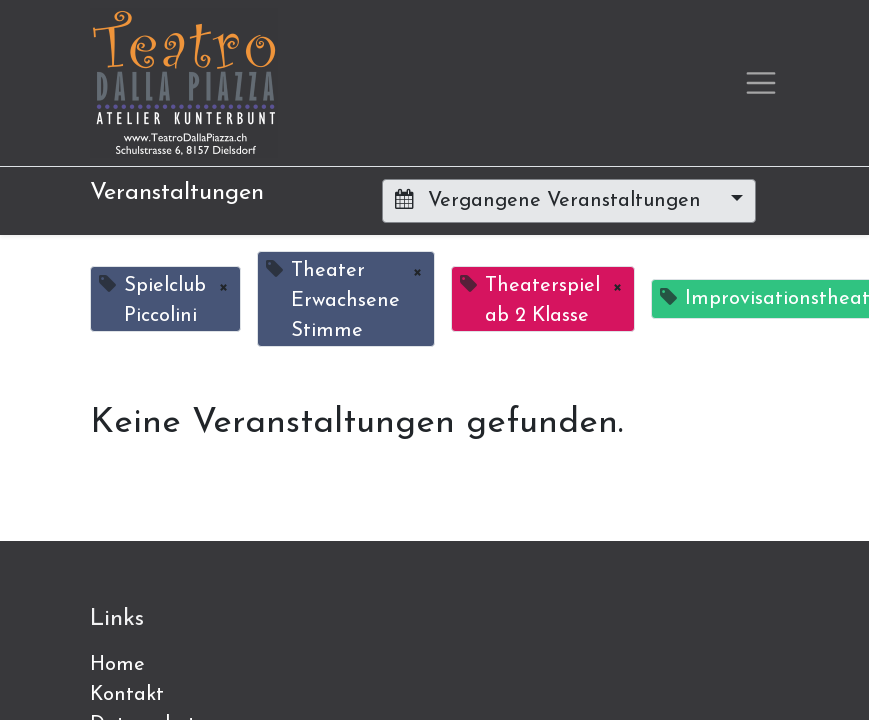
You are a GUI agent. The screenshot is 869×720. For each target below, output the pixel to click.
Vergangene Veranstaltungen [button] (551, 200)
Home (117, 665)
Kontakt (127, 695)
